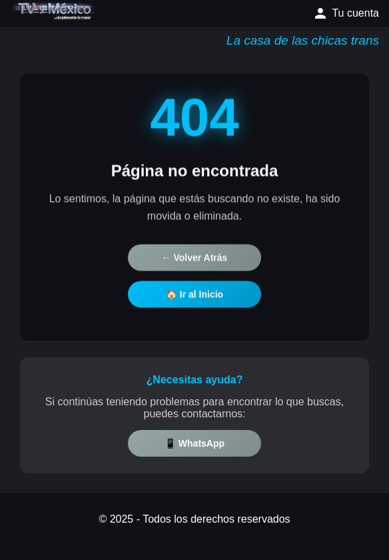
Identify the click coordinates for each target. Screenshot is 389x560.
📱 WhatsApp (194, 443)
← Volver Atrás (195, 258)
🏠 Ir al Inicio (194, 295)
